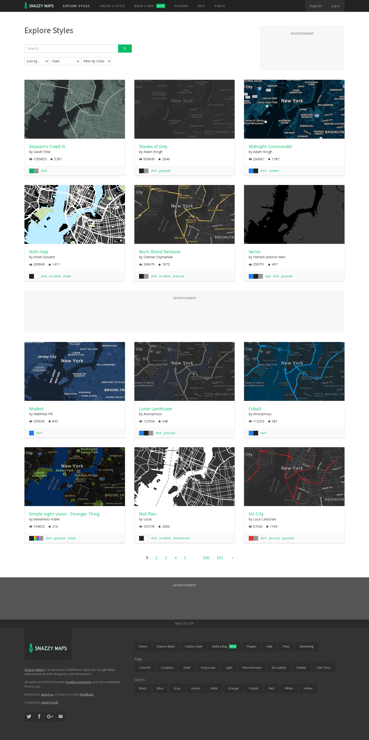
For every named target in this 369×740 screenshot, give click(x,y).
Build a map (149, 6)
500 (206, 557)
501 (220, 557)
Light (229, 667)
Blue (160, 688)
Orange (233, 688)
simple (67, 276)
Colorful (144, 667)
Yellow (308, 688)
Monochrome (252, 667)
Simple (301, 667)
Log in (336, 6)
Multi (214, 688)
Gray (177, 688)
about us (47, 694)
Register (316, 6)
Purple (253, 688)
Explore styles (76, 6)
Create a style (112, 6)
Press (220, 6)
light (268, 276)
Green (195, 688)
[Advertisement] (302, 48)
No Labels (279, 667)
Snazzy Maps (34, 670)
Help (201, 6)
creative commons (78, 682)
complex (274, 171)
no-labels (55, 276)
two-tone (274, 538)
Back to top (184, 624)
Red (271, 688)
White (289, 688)
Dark (187, 667)
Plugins (181, 6)
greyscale (165, 171)
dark (44, 171)
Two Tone (323, 667)
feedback (86, 694)
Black (143, 688)
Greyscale (208, 667)
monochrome (181, 538)
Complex (167, 667)
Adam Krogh (49, 702)
